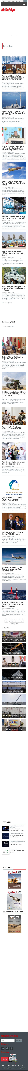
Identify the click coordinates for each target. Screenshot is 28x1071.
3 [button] (16, 36)
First (6, 619)
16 (18, 621)
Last (17, 623)
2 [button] (14, 36)
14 (12, 621)
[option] (13, 25)
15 (15, 621)
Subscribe (9, 1058)
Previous (11, 619)
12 (6, 621)
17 (21, 621)
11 (22, 619)
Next (12, 623)
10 (19, 619)
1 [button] (12, 36)
